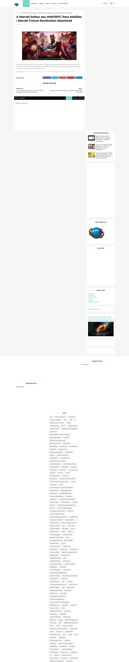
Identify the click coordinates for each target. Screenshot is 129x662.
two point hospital (71, 625)
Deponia (75, 381)
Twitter (88, 179)
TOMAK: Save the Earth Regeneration (60, 610)
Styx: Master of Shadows (62, 569)
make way (53, 499)
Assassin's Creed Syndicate (69, 308)
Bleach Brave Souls (55, 322)
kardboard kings (54, 484)
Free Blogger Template (34, 659)
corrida (73, 360)
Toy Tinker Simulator (66, 619)
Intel (63, 460)
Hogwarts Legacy (55, 455)
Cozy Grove (53, 363)
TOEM (73, 608)
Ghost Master (53, 428)
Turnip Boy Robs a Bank (56, 625)
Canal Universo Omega (69, 343)
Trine (76, 619)
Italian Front (70, 466)
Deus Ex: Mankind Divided (64, 387)
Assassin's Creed (54, 308)
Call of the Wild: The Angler (57, 340)
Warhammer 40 (54, 637)
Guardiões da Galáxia (56, 443)
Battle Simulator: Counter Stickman (60, 313)
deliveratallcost (65, 381)
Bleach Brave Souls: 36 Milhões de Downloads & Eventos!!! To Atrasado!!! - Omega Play (101, 18)
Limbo (63, 487)
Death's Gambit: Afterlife (56, 375)
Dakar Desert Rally (66, 369)
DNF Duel (70, 390)
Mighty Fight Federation (70, 502)
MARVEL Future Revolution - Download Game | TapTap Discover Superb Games (52, 76)
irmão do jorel (73, 463)
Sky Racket (53, 558)
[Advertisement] (99, 69)
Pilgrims (56, 534)
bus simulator (54, 337)
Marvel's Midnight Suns (71, 499)
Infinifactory (64, 457)
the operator (64, 593)
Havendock (63, 446)
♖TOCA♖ (56, 3)
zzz (57, 649)
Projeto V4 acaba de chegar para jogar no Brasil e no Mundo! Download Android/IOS (102, 26)
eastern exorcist (54, 402)
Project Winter (54, 537)
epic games (71, 405)
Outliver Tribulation (67, 528)
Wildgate (65, 640)
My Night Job (69, 510)
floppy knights (69, 419)
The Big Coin (53, 581)
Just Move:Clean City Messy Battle (59, 481)
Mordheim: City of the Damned (59, 507)
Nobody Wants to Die (56, 519)
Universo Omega (91, 181)
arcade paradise (72, 305)
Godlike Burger (65, 434)
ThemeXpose (25, 659)
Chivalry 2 (52, 352)
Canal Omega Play (55, 343)
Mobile (58, 505)
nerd (64, 513)
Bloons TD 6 (63, 325)
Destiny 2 (52, 384)
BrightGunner (69, 331)
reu (61, 543)
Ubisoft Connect (61, 628)
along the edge (54, 305)
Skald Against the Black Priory (63, 555)
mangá (60, 499)
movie (51, 510)
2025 (65, 299)
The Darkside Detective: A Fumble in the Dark (62, 587)
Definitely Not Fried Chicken (67, 378)
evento (73, 407)
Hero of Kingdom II (55, 449)
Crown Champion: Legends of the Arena (61, 366)
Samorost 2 (53, 549)
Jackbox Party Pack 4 (56, 469)
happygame (53, 446)
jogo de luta (53, 472)
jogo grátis (63, 472)
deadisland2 (53, 372)
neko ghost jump (55, 513)
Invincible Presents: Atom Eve (58, 463)
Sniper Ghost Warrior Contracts (58, 563)
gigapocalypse (54, 434)
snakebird (62, 558)
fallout (63, 410)
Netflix (70, 513)
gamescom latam (55, 425)
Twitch (88, 178)
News (76, 513)
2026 (70, 299)
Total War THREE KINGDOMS (58, 613)
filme (67, 416)
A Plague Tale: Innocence (57, 302)
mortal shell (73, 507)
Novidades (36, 3)
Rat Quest (69, 540)
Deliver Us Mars (54, 381)
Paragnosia (74, 531)
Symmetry (53, 578)
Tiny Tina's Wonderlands (56, 608)
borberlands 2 (73, 325)
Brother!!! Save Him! (62, 334)
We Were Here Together (68, 637)
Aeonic (69, 302)
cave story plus (73, 349)
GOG (65, 437)
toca (67, 608)
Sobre (71, 563)
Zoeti (51, 649)
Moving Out (59, 510)
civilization (65, 355)
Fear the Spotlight (55, 413)
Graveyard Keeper (55, 440)
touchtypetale (54, 619)
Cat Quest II (53, 349)
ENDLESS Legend (55, 405)
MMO (51, 505)
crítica (61, 363)
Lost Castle (67, 490)
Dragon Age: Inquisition (56, 399)
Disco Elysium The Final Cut (57, 390)
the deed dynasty (55, 590)
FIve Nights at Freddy (56, 419)
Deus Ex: (52, 387)
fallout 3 (70, 410)
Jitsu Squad (68, 469)
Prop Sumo (64, 537)
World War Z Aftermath (66, 646)
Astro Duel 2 (53, 310)
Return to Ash (53, 543)
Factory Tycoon (54, 410)
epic (64, 405)
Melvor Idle (53, 502)
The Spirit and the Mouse (57, 602)
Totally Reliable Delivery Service (59, 616)
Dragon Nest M (70, 399)
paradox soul (64, 531)
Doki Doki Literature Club (57, 393)
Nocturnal (67, 519)
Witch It (73, 640)
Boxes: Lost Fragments (56, 331)
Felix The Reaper (67, 413)
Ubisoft (52, 628)
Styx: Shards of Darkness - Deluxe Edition (61, 572)
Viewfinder (74, 634)
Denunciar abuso (92, 188)
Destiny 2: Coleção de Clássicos (66, 384)
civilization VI (53, 358)
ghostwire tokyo (54, 431)
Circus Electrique (54, 355)
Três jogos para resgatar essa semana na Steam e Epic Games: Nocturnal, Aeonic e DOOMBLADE (98, 198)
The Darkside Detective (56, 584)
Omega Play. (63, 525)
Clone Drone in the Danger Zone (59, 360)
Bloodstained (53, 325)
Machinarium (53, 493)
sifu (51, 555)
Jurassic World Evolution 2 (57, 478)
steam (74, 566)
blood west (66, 322)
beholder (66, 316)
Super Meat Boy (54, 575)
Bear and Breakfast (55, 316)
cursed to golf (54, 369)
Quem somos (74, 537)
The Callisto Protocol (65, 581)
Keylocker (65, 484)
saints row (66, 546)
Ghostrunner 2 (74, 428)
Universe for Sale (68, 631)
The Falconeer (67, 590)
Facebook (89, 172)
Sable (58, 546)
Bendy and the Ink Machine (57, 319)
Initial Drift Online (54, 460)
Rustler (52, 546)
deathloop (69, 375)
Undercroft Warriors (55, 631)
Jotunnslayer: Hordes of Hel (57, 475)
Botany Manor (63, 328)
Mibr (60, 502)
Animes (43, 3)
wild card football (55, 640)
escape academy (55, 407)
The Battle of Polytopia (65, 578)
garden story (66, 425)
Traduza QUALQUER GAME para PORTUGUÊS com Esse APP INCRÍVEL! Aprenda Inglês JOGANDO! (102, 35)
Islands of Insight (54, 466)
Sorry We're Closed (55, 566)
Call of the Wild (64, 337)
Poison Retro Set (66, 534)
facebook (79, 102)
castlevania (65, 346)
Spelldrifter (67, 566)
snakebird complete (56, 560)
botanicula (53, 328)
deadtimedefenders (65, 372)
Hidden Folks (67, 449)
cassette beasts (54, 346)
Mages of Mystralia (55, 496)
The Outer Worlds (55, 596)
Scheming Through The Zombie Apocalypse (62, 552)
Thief (66, 605)
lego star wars (54, 487)
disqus (72, 102)
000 (51, 296)
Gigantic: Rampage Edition (69, 431)
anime (63, 305)
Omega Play (90, 176)
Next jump (53, 516)
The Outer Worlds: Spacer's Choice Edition (61, 599)
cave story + (62, 349)
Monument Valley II (67, 505)
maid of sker (66, 496)
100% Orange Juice (60, 296)
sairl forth (74, 546)
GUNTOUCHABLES (70, 443)
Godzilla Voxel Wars (55, 437)
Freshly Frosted (54, 422)
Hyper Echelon (54, 457)
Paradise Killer (54, 531)
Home (28, 3)
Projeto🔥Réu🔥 (66, 3)
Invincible (70, 460)
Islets (63, 466)
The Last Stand (54, 593)
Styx (51, 569)
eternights (65, 407)
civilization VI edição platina (67, 358)
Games (50, 3)
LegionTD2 (74, 484)
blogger (66, 102)
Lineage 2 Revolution (56, 490)
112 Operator (71, 296)
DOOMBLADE (73, 396)
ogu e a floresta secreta (66, 522)
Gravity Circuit (67, 440)
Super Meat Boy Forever (69, 575)
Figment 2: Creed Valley (56, 416)
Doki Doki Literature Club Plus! (58, 396)
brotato (52, 334)
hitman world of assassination (58, 452)
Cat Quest (74, 346)
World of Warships (67, 643)
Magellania (63, 493)
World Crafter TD (54, 643)
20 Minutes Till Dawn (55, 299)
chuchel (60, 352)
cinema (67, 352)
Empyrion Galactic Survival (69, 402)
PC (51, 534)
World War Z (53, 646)
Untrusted (65, 634)
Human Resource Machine (69, 455)
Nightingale (62, 516)
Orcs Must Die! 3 (54, 528)
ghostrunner (63, 428)
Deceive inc (53, 378)
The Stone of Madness (56, 605)
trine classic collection (56, 622)
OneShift (72, 525)
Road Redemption (70, 543)
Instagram (89, 174)
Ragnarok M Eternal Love (57, 540)
